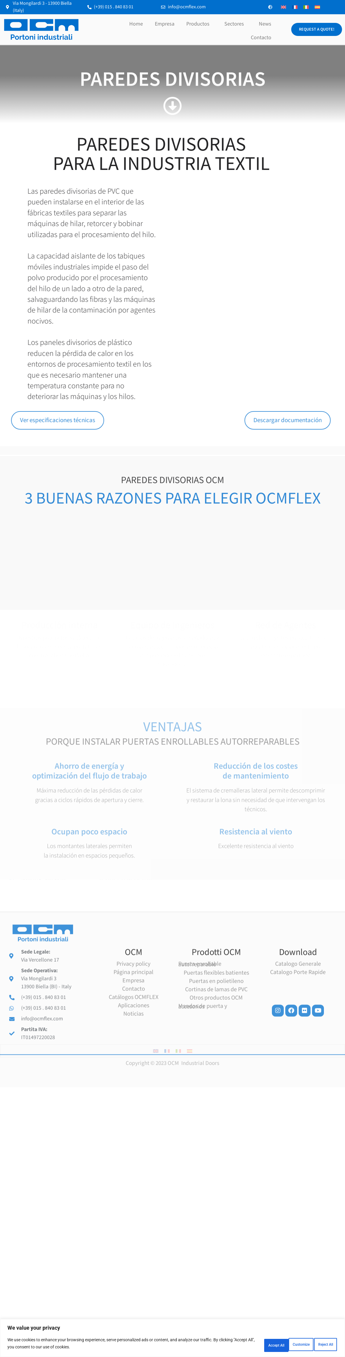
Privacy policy (133, 1084)
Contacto (261, 37)
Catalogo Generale (298, 1084)
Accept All (319, 1344)
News (265, 23)
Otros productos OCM (216, 1118)
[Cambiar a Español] (317, 7)
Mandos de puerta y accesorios (202, 1127)
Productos (199, 23)
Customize (242, 1344)
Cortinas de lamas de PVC (216, 1110)
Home (136, 23)
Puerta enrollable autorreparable (199, 1084)
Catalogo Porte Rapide (298, 1092)
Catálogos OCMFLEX (133, 1117)
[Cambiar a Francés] (294, 7)
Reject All (281, 1344)
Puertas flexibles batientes (216, 1093)
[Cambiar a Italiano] (306, 7)
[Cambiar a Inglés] (283, 7)
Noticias (133, 1134)
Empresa (164, 23)
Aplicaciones (133, 1126)
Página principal (133, 1092)
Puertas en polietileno (216, 1101)
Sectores (235, 23)
